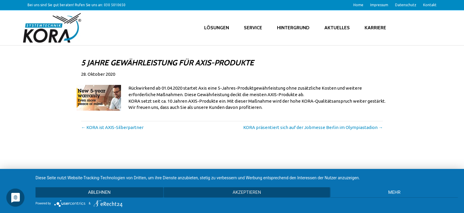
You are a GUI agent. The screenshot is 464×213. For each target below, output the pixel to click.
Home (358, 5)
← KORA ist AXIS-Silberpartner (112, 127)
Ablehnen (98, 192)
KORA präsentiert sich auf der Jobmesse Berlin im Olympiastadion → (313, 127)
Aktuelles (337, 27)
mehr (395, 192)
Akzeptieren (247, 192)
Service (253, 27)
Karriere (375, 27)
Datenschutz (405, 5)
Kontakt (429, 5)
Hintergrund (293, 27)
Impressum (379, 5)
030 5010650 (114, 5)
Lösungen (216, 27)
